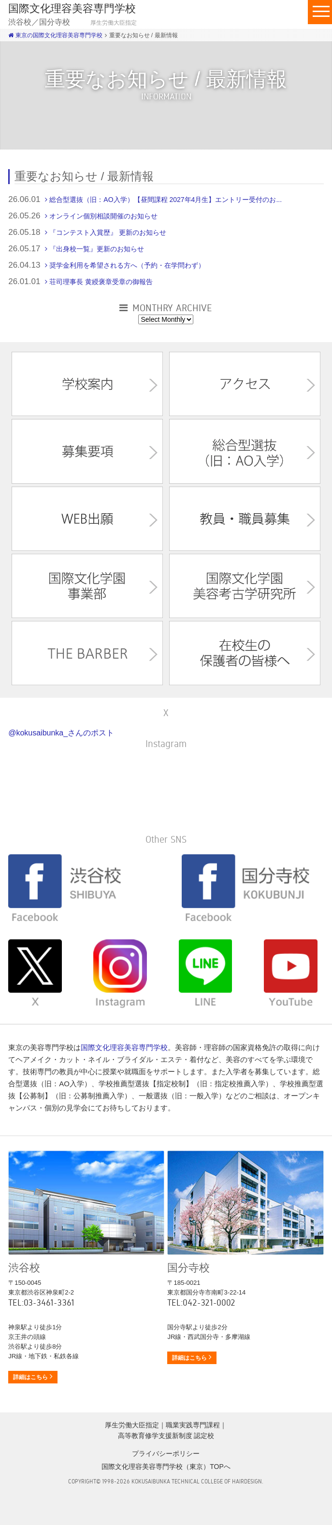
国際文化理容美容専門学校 (124, 1047)
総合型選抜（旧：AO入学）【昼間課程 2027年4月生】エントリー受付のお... (165, 199)
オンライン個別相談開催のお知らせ (103, 216)
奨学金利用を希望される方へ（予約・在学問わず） (127, 265)
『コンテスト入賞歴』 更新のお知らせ (107, 232)
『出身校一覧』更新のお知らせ (96, 249)
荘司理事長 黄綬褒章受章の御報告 (101, 282)
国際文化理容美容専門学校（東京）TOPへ (166, 1466)
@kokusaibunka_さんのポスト (61, 733)
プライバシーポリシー (166, 1453)
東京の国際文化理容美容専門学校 (55, 35)
